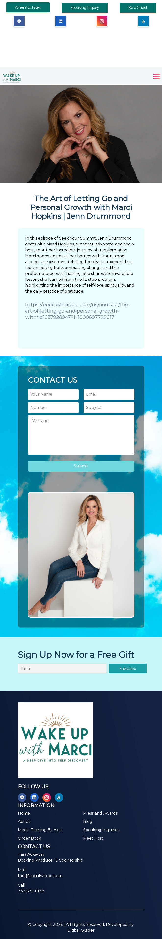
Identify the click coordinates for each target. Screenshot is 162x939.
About (24, 821)
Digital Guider (81, 930)
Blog (87, 821)
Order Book (29, 838)
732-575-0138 (31, 891)
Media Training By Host (40, 830)
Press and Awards (100, 813)
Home (24, 813)
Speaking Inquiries (101, 830)
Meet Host (93, 838)
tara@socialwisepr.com (40, 875)
